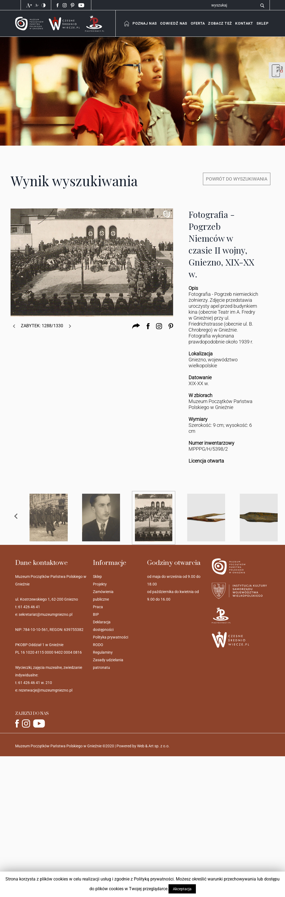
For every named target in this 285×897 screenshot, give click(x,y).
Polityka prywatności (110, 637)
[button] (244, 23)
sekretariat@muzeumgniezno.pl (45, 614)
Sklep (97, 576)
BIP (96, 614)
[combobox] (144, 23)
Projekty (100, 584)
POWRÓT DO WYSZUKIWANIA (236, 179)
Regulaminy (103, 652)
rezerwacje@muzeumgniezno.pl (45, 690)
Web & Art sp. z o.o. (153, 746)
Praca (98, 607)
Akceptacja (182, 889)
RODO (98, 645)
